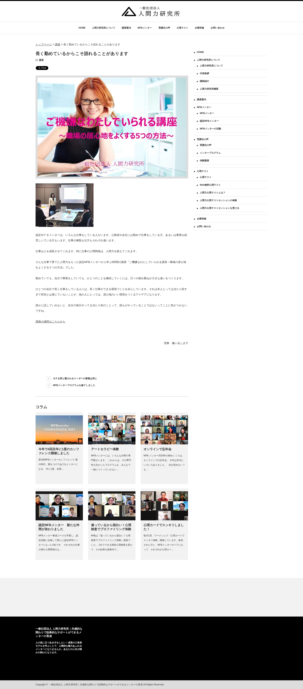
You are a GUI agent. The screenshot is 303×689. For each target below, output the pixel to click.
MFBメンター (145, 27)
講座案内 (126, 27)
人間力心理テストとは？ (212, 192)
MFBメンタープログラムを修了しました (74, 385)
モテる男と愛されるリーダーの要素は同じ (75, 378)
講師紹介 (204, 81)
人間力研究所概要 (209, 89)
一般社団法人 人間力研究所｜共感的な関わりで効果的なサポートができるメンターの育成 (59, 632)
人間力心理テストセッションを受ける (219, 208)
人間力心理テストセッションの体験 (218, 200)
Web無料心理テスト (210, 185)
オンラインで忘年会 (157, 449)
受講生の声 (164, 27)
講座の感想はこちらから (50, 321)
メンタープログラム (210, 152)
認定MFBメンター (209, 121)
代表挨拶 (204, 73)
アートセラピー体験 (105, 449)
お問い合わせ (218, 27)
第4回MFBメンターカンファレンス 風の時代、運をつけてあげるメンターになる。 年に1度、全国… (58, 464)
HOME (81, 27)
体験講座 (204, 160)
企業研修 (199, 27)
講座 (41, 60)
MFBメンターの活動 (210, 128)
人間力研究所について (103, 27)
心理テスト (182, 27)
